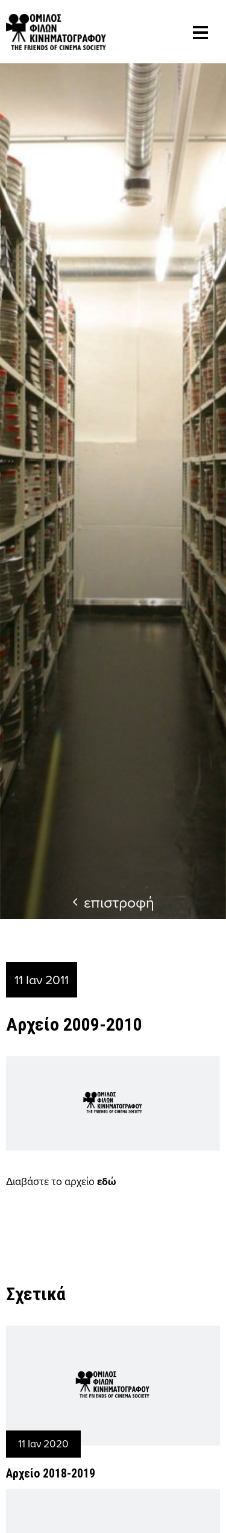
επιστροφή (113, 901)
